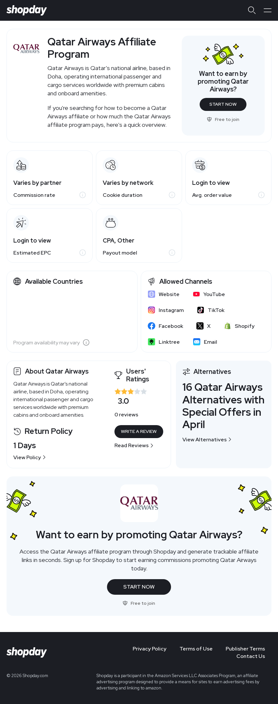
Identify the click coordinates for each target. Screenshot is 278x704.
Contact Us (250, 656)
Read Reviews (134, 445)
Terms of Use (196, 648)
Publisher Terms (245, 648)
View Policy (29, 457)
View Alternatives (207, 439)
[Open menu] (267, 10)
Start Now (223, 104)
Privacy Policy (149, 648)
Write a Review (139, 431)
